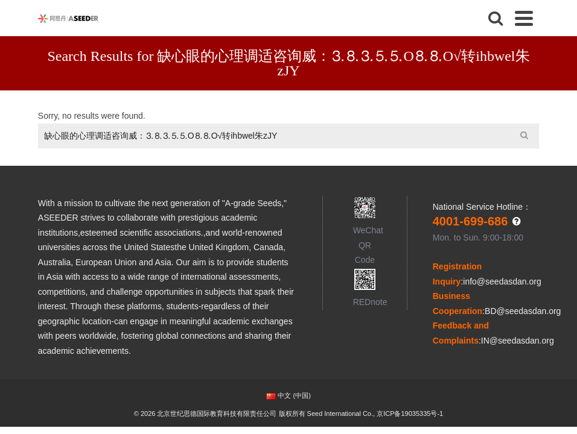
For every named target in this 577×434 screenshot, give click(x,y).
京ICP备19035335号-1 (410, 413)
